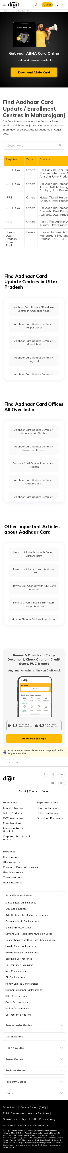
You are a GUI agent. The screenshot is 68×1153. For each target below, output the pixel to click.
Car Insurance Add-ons (18, 1014)
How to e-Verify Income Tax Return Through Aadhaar (34, 604)
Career (46, 791)
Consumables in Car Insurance (22, 921)
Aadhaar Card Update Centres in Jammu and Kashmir (33, 448)
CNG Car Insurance (16, 908)
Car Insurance (11, 857)
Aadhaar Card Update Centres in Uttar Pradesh (33, 481)
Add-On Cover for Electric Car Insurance (27, 915)
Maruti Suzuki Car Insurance (20, 902)
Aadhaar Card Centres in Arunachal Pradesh (34, 465)
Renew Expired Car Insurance (21, 983)
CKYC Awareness (13, 818)
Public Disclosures (47, 813)
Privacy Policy (47, 1119)
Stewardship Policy (14, 1119)
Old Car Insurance (15, 977)
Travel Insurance (12, 877)
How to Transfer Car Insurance (22, 952)
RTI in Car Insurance (16, 996)
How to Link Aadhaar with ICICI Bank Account (34, 587)
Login (48, 4)
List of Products (12, 813)
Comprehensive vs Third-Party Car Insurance (30, 939)
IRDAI (32, 1119)
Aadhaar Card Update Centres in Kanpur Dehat (33, 325)
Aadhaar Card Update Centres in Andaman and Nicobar (33, 431)
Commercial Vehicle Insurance (20, 867)
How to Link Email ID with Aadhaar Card (34, 570)
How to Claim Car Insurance (20, 946)
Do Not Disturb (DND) (33, 1107)
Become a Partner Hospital (13, 830)
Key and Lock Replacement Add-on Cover (28, 933)
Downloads (10, 1107)
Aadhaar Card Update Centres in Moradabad (33, 342)
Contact (33, 791)
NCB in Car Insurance (17, 1008)
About (22, 791)
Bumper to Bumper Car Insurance (23, 989)
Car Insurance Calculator (19, 964)
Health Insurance (13, 872)
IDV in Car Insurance (16, 1002)
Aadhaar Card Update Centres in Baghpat (33, 359)
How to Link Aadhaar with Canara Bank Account (33, 554)
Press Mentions (12, 823)
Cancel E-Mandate (14, 808)
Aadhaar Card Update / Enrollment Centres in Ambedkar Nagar (34, 309)
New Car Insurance (16, 971)
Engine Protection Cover (18, 927)
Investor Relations (38, 1113)
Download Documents (50, 818)
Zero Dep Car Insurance (18, 958)
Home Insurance (12, 882)
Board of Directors (48, 808)
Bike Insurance (11, 862)
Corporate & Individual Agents (16, 838)
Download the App (34, 738)
